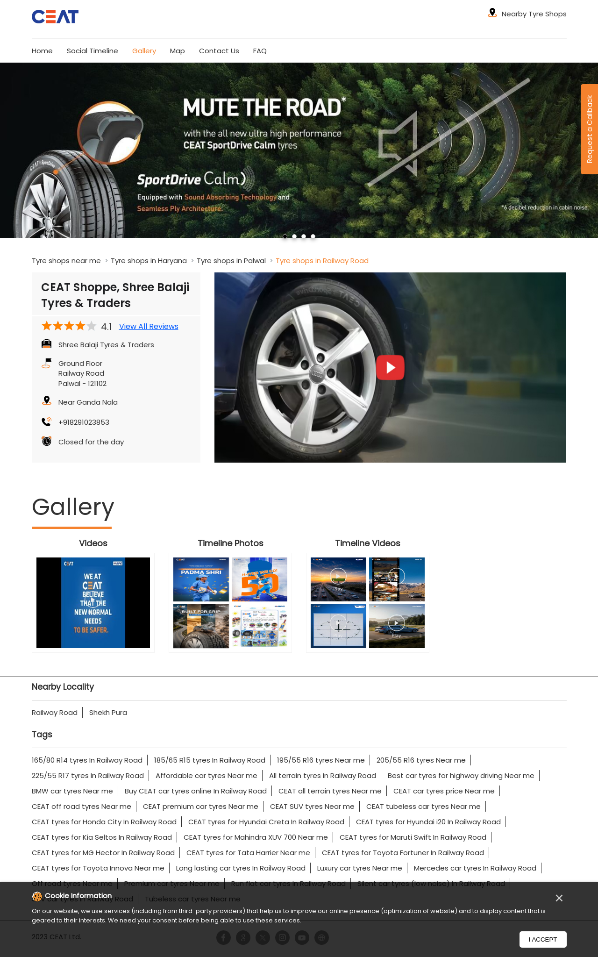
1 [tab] (285, 236)
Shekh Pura (108, 712)
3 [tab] (303, 236)
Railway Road (55, 712)
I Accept (543, 939)
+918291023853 (83, 422)
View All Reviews (148, 326)
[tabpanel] (299, 150)
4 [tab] (313, 236)
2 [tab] (294, 236)
